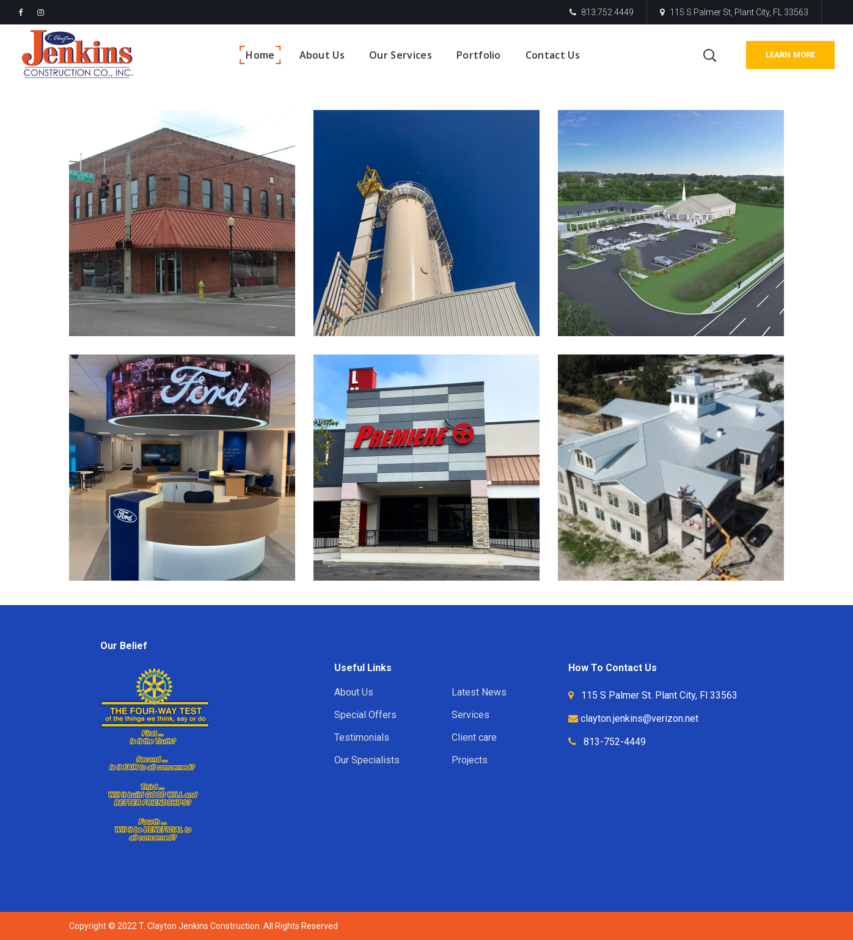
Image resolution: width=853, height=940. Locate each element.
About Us (353, 692)
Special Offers (365, 715)
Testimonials (361, 737)
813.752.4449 (601, 12)
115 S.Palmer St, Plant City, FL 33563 (734, 12)
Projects (470, 760)
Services (470, 715)
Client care (474, 737)
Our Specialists (367, 760)
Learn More (790, 54)
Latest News (479, 692)
